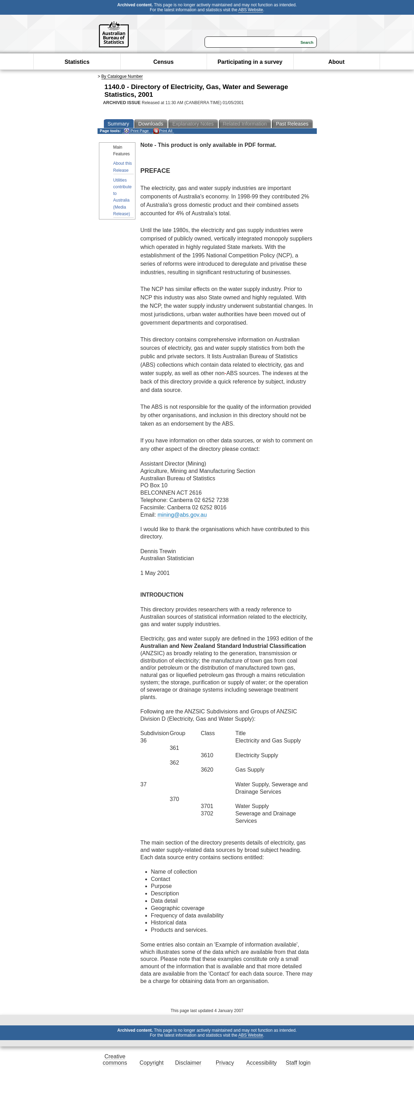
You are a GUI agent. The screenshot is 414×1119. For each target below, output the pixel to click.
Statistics (77, 62)
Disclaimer (188, 1063)
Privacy (225, 1063)
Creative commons (115, 1059)
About (336, 62)
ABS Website (250, 9)
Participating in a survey (250, 62)
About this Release (122, 166)
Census (163, 62)
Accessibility (261, 1063)
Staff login (298, 1063)
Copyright (151, 1063)
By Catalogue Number (122, 76)
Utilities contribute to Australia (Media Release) (122, 197)
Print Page (136, 131)
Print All (162, 131)
